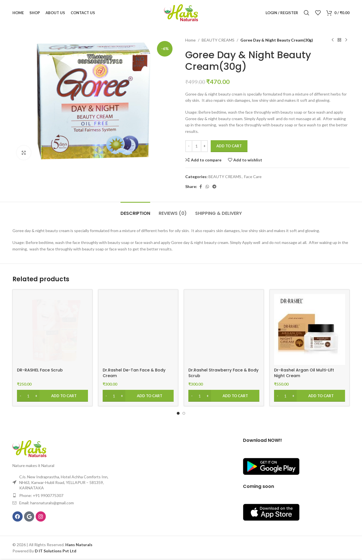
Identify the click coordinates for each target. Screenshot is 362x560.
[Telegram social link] (214, 187)
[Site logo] (181, 12)
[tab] (135, 210)
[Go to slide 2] (183, 413)
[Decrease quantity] (188, 146)
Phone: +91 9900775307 (41, 495)
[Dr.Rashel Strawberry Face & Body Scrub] (223, 329)
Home (190, 40)
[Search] (306, 12)
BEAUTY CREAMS (218, 40)
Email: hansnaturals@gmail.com (46, 502)
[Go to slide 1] (178, 413)
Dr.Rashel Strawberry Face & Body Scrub (223, 373)
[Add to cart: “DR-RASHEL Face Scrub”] (52, 396)
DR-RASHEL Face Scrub (40, 370)
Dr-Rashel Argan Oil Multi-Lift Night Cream (304, 373)
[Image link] (29, 448)
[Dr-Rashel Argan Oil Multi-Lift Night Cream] (309, 329)
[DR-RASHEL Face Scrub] (52, 329)
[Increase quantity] (204, 146)
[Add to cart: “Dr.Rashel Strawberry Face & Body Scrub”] (223, 396)
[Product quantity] (196, 146)
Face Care (253, 176)
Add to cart (229, 146)
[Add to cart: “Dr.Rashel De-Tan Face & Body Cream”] (138, 396)
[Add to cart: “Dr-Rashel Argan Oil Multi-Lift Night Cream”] (309, 396)
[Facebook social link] (200, 187)
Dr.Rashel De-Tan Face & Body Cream (134, 373)
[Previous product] (332, 40)
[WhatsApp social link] (207, 187)
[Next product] (346, 40)
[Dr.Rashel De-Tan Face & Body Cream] (138, 329)
